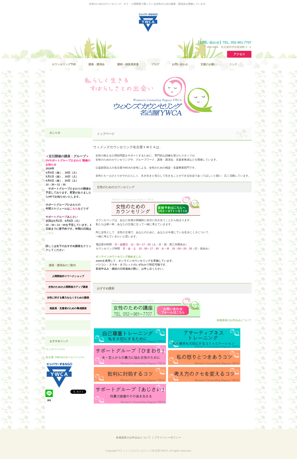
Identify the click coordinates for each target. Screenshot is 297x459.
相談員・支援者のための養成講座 (68, 308)
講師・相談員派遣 (128, 64)
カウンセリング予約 (64, 64)
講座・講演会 (96, 64)
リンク (233, 64)
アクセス (239, 54)
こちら (74, 208)
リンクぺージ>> (55, 349)
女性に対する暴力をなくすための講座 (68, 297)
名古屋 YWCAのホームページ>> (65, 357)
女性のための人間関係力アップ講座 (68, 286)
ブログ (155, 64)
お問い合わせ (180, 64)
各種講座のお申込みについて (234, 320)
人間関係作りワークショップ (68, 276)
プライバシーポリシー (167, 437)
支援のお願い (208, 64)
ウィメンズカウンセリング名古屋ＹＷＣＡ (148, 22)
